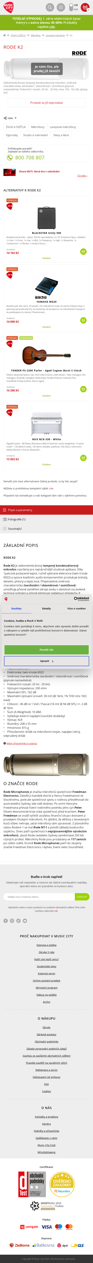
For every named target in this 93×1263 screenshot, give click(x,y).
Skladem (46, 258)
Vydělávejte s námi (46, 1138)
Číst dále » (82, 175)
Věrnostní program (46, 987)
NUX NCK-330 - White (46, 439)
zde (51, 488)
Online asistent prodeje (46, 980)
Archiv (46, 1002)
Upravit (46, 660)
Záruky (46, 1027)
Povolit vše (46, 649)
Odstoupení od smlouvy (46, 1077)
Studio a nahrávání (35, 135)
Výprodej (12, 135)
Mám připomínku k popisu (22, 743)
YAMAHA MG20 (47, 301)
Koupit (83, 251)
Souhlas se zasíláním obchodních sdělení (46, 1055)
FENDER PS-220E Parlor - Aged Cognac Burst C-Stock (46, 370)
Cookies (46, 1091)
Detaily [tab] (46, 608)
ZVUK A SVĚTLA (18, 35)
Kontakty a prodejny (46, 1116)
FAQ (46, 1084)
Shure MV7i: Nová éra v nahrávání (39, 171)
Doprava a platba (46, 945)
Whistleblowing (46, 1152)
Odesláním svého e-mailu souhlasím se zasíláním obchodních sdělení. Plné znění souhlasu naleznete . (46, 909)
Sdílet (10, 118)
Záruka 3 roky (46, 952)
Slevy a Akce (61, 135)
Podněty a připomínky (46, 1131)
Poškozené (26, 338)
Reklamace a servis (46, 1070)
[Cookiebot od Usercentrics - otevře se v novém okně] (74, 599)
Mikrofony (36, 35)
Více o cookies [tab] (76, 608)
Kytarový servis (46, 973)
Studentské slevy (46, 966)
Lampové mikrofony (55, 35)
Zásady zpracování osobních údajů (46, 1048)
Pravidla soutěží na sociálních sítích (46, 1062)
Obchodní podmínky (46, 1041)
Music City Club (47, 1145)
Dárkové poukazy (46, 1034)
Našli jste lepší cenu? (46, 959)
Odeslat (82, 896)
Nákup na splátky (47, 994)
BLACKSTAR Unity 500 (46, 233)
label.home (4, 35)
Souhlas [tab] (16, 608)
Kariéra (46, 1123)
